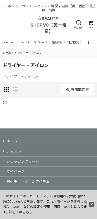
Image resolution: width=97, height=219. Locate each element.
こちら (28, 212)
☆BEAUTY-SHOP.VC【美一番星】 (48, 25)
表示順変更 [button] (77, 90)
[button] (78, 24)
